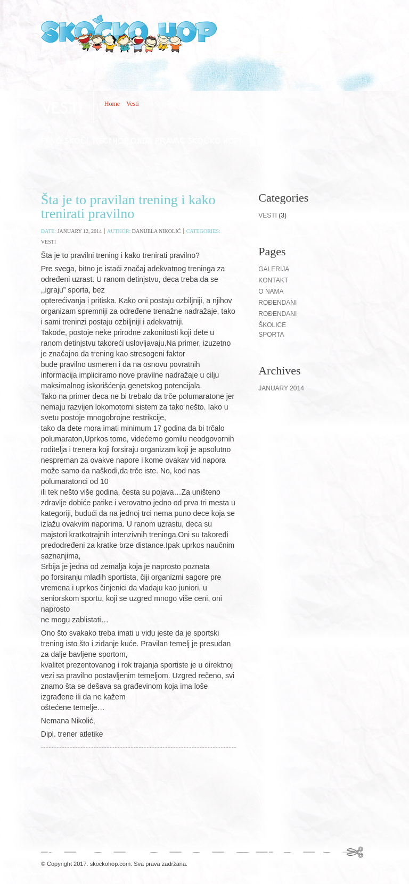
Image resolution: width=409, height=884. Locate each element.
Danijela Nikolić (156, 231)
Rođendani (277, 302)
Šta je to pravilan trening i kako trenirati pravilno (128, 206)
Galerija (273, 269)
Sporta (271, 334)
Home (112, 103)
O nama (270, 291)
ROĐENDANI (277, 314)
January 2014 (281, 388)
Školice (272, 325)
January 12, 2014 (80, 231)
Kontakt (273, 280)
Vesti (132, 103)
